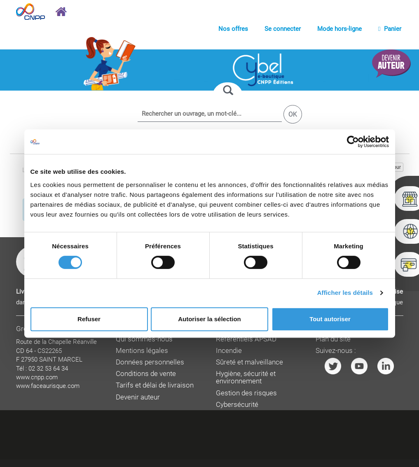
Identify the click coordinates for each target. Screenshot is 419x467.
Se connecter (283, 29)
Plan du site (333, 339)
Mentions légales (142, 351)
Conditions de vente (146, 374)
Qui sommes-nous (144, 339)
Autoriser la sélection (209, 318)
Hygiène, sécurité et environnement (246, 377)
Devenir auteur (138, 397)
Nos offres (233, 29)
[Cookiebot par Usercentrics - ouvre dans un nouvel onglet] (353, 141)
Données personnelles (150, 362)
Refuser (89, 318)
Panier (389, 29)
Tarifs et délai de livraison (155, 385)
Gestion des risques (246, 393)
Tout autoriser (330, 318)
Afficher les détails (345, 292)
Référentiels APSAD (246, 339)
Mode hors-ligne (339, 29)
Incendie (229, 351)
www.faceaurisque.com (48, 386)
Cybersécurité (237, 405)
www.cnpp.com (37, 377)
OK (292, 114)
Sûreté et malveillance (249, 362)
